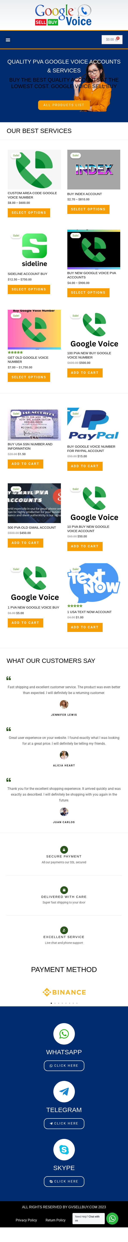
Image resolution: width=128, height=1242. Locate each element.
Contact (80, 1236)
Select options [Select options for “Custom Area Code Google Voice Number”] (31, 214)
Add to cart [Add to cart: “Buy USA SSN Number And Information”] (27, 473)
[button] (7, 39)
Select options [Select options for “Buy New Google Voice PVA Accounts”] (91, 297)
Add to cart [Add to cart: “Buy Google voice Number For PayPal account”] (87, 475)
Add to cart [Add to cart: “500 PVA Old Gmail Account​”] (27, 554)
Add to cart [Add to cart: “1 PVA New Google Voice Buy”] (27, 640)
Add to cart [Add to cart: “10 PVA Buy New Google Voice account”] (87, 558)
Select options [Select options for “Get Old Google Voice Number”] (31, 384)
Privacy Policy (26, 1236)
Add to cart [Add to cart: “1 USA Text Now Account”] (87, 641)
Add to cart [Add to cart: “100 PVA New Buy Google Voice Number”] (87, 379)
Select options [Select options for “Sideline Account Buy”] (31, 293)
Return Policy (56, 1236)
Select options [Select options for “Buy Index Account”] (91, 211)
